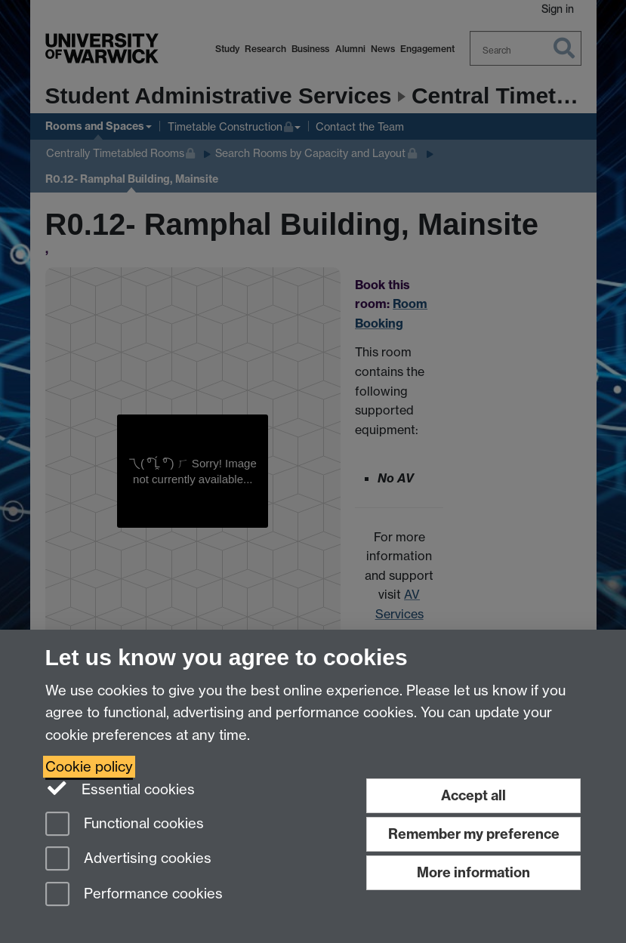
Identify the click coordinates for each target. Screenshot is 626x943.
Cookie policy (89, 766)
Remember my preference (474, 834)
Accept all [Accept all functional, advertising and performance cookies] (473, 795)
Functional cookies (124, 825)
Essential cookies (120, 788)
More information (473, 872)
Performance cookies (134, 895)
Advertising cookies (128, 860)
